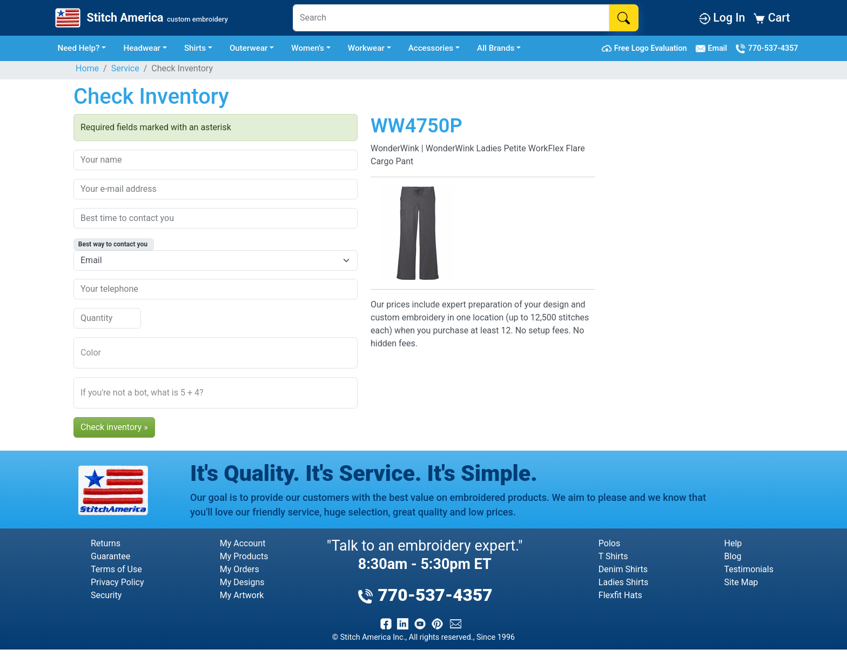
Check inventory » (114, 427)
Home (87, 68)
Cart (772, 17)
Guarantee (110, 556)
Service (125, 68)
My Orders (239, 569)
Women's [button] (307, 48)
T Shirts (613, 556)
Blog (733, 556)
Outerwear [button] (249, 48)
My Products (244, 556)
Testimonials (749, 569)
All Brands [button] (495, 48)
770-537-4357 (766, 48)
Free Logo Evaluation (645, 48)
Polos (609, 543)
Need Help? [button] (78, 48)
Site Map (741, 582)
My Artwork (242, 595)
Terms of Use (116, 569)
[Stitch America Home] (140, 18)
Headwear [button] (141, 48)
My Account (243, 543)
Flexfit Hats (620, 595)
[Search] (451, 17)
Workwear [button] (366, 48)
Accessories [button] (431, 48)
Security (106, 595)
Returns (105, 543)
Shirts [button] (195, 48)
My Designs (242, 582)
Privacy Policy (117, 582)
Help (733, 543)
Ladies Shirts (623, 582)
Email (713, 48)
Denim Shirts (623, 569)
